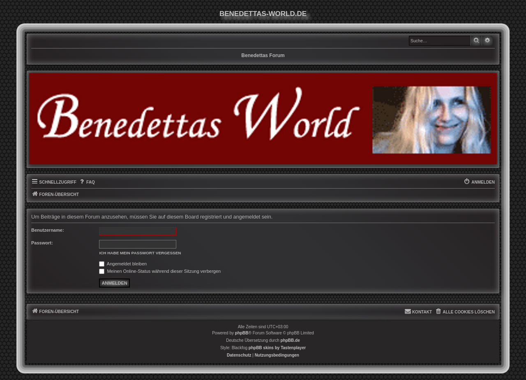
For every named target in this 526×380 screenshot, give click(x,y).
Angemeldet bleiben (123, 263)
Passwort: (42, 242)
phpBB (242, 333)
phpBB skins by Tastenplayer (277, 347)
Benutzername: (47, 230)
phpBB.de (290, 340)
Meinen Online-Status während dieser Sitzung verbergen (160, 271)
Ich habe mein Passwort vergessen (140, 253)
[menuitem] (86, 182)
